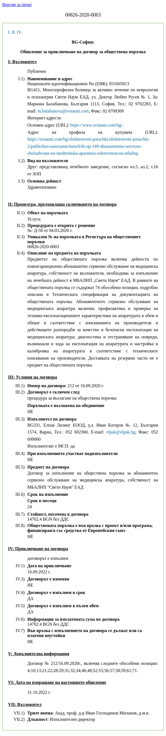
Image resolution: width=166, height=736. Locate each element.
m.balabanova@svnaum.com (63, 111)
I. (9, 32)
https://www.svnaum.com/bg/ (96, 125)
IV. (19, 32)
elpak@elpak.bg (120, 432)
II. (14, 32)
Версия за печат (17, 4)
